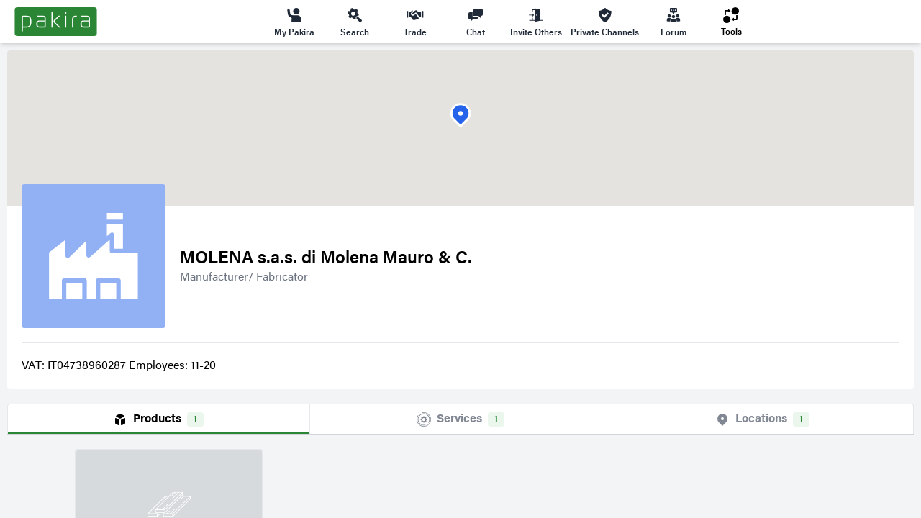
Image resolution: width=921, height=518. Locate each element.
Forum (673, 21)
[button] (460, 115)
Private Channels (605, 21)
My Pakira (294, 21)
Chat (475, 21)
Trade (415, 21)
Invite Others (536, 21)
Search (354, 21)
